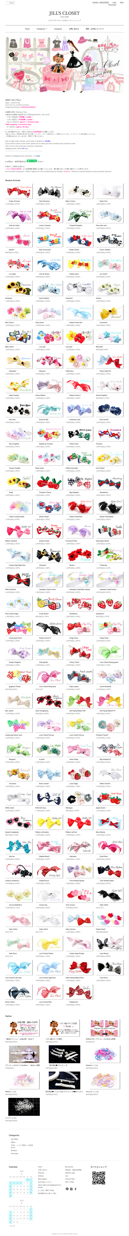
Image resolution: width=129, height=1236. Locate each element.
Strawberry (71, 614)
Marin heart (39, 468)
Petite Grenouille (72, 468)
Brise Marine (100, 832)
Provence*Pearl (71, 541)
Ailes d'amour (71, 929)
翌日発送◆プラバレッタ (56, 1065)
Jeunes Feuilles (12, 468)
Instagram (58, 29)
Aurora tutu (41, 905)
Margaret (10, 759)
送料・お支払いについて (95, 29)
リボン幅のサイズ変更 (53, 1039)
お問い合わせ (74, 29)
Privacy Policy (70, 1179)
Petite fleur (70, 371)
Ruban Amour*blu (74, 322)
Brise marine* (42, 784)
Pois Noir (10, 420)
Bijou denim (9, 347)
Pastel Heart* (101, 929)
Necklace (14, 1150)
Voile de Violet (12, 225)
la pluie (39, 759)
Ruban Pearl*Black (105, 517)
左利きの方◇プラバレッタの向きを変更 (100, 1039)
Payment (41, 1173)
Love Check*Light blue (45, 978)
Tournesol (10, 784)
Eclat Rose (102, 856)
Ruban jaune (72, 274)
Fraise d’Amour (12, 201)
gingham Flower (13, 686)
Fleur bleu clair (101, 225)
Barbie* (9, 250)
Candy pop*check (13, 638)
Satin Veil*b (102, 905)
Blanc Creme (70, 201)
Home (27, 29)
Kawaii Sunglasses (12, 832)
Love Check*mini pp (44, 735)
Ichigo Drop (72, 638)
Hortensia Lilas (73, 420)
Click (38, 156)
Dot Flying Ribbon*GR (76, 711)
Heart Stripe (72, 759)
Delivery (40, 1176)
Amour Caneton (43, 225)
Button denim (72, 250)
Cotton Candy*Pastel (14, 517)
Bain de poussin (43, 250)
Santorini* (69, 298)
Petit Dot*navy (40, 808)
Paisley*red (72, 1002)
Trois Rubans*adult (105, 881)
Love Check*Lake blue (13, 978)
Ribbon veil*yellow (42, 832)
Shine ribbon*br (103, 371)
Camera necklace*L (12, 881)
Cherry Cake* (72, 662)
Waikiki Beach (42, 856)
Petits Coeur (72, 444)
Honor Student (103, 250)
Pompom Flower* (102, 735)
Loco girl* (69, 347)
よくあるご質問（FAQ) (46, 1190)
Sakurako (71, 856)
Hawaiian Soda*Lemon (45, 589)
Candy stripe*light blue (15, 565)
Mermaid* (99, 347)
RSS (66, 1182)
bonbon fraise (42, 541)
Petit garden (41, 662)
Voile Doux (11, 953)
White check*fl (103, 784)
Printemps (101, 565)
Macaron (40, 371)
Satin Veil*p (11, 929)
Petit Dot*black (10, 589)
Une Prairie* (100, 468)
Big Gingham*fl (103, 759)
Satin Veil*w (41, 929)
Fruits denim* (42, 614)
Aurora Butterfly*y (13, 905)
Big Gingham (72, 492)
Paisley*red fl (42, 881)
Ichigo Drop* (102, 638)
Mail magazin (42, 1179)
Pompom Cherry (43, 492)
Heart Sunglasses (41, 711)
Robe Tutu (101, 201)
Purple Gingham (13, 662)
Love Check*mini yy (75, 735)
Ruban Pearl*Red (74, 517)
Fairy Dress (39, 322)
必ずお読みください (45, 1182)
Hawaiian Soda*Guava (106, 589)
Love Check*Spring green (107, 662)
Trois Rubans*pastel (75, 881)
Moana (70, 565)
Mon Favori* (9, 322)
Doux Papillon (12, 444)
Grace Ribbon (40, 395)
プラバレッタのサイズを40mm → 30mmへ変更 (22, 1065)
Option (13, 1142)
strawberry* (100, 614)
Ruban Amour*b (43, 638)
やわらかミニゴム (92, 1092)
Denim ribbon (10, 1002)
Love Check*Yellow (44, 953)
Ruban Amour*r (73, 395)
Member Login (70, 1173)
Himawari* (10, 371)
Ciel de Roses (42, 274)
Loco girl (40, 347)
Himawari (8, 298)
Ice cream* (102, 274)
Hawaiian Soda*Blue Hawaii (78, 589)
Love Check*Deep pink (45, 686)
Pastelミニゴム (10, 1092)
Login (114, 2)
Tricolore (99, 444)
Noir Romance (42, 201)
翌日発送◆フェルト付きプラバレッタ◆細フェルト (64, 1092)
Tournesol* (101, 322)
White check (9, 808)
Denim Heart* (42, 517)
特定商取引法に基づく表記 (47, 1193)
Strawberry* (102, 492)
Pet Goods (14, 1153)
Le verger (10, 274)
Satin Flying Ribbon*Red (75, 978)
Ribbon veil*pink (11, 541)
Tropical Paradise (74, 225)
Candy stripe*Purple (75, 953)
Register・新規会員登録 (101, 2)
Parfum (98, 298)
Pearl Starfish (42, 298)
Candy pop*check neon (13, 735)
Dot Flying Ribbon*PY (106, 711)
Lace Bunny (102, 953)
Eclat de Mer (41, 420)
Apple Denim (100, 808)
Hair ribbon (14, 1139)
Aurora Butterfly (103, 686)
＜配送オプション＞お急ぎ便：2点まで (19, 1039)
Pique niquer (72, 686)
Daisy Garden (12, 395)
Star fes (10, 856)
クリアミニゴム (11, 1118)
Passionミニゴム (92, 1065)
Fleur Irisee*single (11, 614)
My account (112, 5)
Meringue (69, 808)
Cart (66, 1176)
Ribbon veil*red (71, 832)
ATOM (72, 1182)
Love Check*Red (43, 1002)
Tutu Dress (102, 978)
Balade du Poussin (44, 444)
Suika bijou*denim (102, 541)
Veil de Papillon (101, 395)
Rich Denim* (102, 420)
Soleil (9, 492)
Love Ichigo (72, 784)
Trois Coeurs (70, 905)
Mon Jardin (9, 711)
